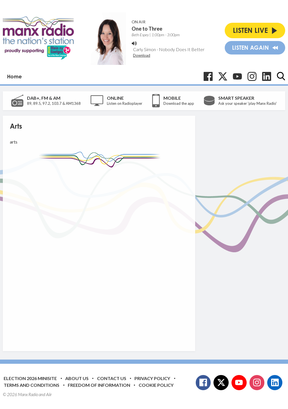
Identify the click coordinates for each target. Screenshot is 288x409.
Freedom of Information (99, 385)
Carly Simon (144, 49)
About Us (77, 378)
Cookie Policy (156, 385)
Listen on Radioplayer (124, 103)
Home (14, 76)
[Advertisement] (115, 255)
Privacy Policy (152, 378)
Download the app (178, 103)
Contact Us (111, 378)
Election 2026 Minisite (30, 378)
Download (141, 55)
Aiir (49, 394)
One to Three (147, 29)
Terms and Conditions (31, 385)
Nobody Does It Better (181, 49)
